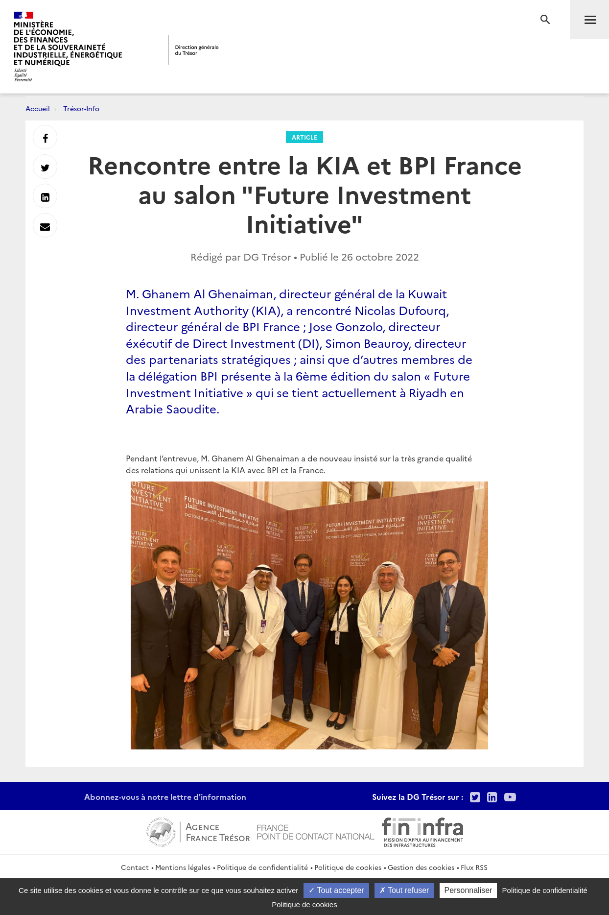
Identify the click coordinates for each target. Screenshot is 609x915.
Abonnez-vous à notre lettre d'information (165, 796)
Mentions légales (183, 867)
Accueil (37, 108)
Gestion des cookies (421, 867)
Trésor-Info (81, 108)
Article (304, 137)
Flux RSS (474, 867)
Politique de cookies (347, 867)
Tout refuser (404, 890)
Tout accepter (336, 890)
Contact (135, 867)
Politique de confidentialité (262, 867)
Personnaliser (468, 890)
